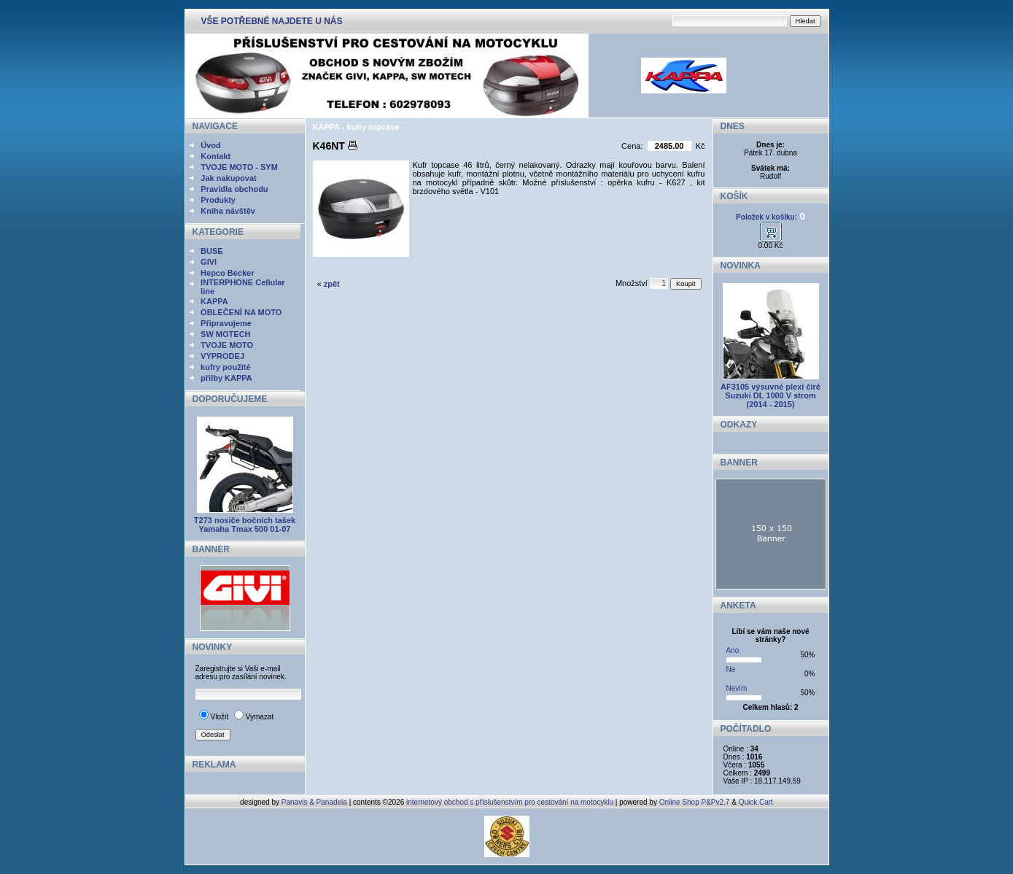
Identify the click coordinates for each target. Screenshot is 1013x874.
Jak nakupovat (228, 178)
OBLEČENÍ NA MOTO (241, 312)
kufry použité (225, 367)
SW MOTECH (225, 334)
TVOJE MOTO (227, 345)
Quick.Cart (756, 802)
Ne (731, 669)
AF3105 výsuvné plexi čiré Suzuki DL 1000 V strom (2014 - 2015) (770, 395)
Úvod (211, 145)
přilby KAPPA (226, 378)
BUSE (212, 251)
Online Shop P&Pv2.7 (694, 802)
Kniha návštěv (228, 210)
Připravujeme (226, 323)
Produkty (218, 200)
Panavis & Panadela (315, 802)
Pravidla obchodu (234, 189)
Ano (733, 650)
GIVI (209, 262)
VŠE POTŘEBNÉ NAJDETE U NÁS (272, 21)
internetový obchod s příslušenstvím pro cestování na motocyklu (509, 802)
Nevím (737, 688)
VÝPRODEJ (222, 356)
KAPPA (214, 301)
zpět (332, 283)
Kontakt (215, 156)
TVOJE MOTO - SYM (239, 167)
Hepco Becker (227, 272)
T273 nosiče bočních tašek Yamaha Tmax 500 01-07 (244, 524)
